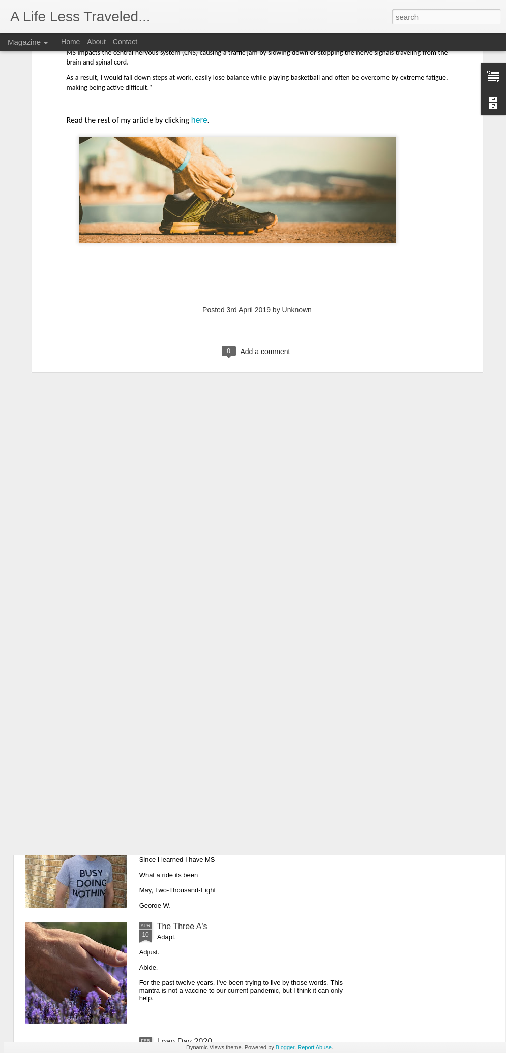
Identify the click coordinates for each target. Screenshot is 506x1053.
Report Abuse (314, 1047)
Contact (125, 42)
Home (70, 42)
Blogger (285, 1047)
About (96, 42)
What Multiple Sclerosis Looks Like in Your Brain (244, 695)
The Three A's (182, 926)
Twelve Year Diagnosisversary (211, 811)
